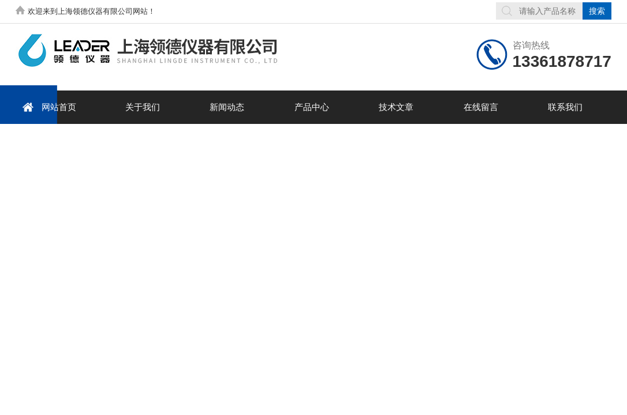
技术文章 (396, 107)
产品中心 (311, 107)
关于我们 (142, 107)
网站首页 (47, 107)
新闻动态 (227, 107)
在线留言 (481, 107)
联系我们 (565, 107)
